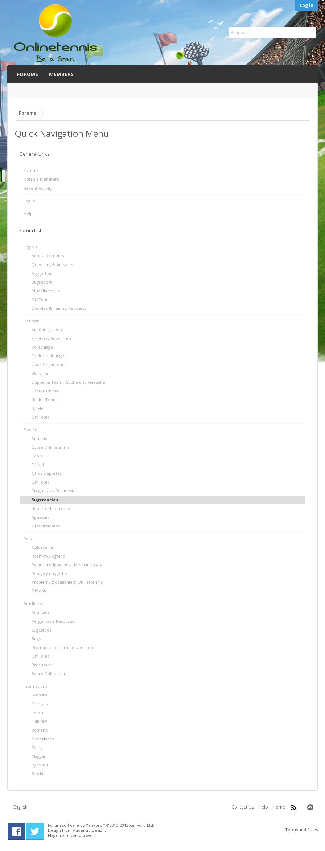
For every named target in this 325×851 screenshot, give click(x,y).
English (20, 807)
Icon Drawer (81, 835)
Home (278, 807)
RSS (294, 807)
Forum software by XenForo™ (101, 825)
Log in (306, 5)
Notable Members (41, 179)
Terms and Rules (301, 829)
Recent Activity (38, 188)
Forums (31, 170)
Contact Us (242, 807)
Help (28, 213)
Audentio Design (89, 830)
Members (61, 74)
